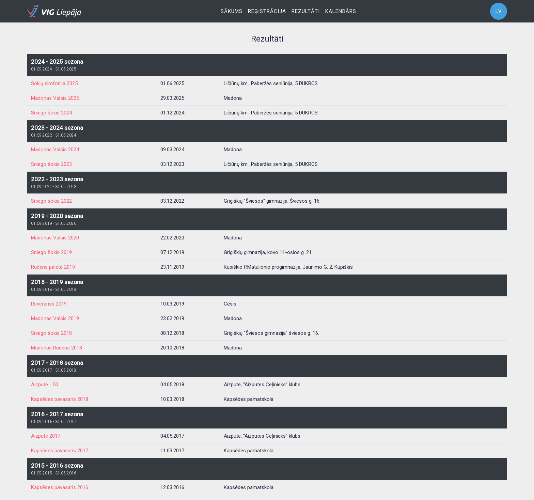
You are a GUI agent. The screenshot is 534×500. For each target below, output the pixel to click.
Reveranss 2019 (49, 304)
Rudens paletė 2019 (53, 267)
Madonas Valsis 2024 (55, 149)
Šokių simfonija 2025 (54, 83)
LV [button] (499, 11)
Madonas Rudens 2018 (56, 348)
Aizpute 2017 (45, 436)
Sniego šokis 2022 (51, 201)
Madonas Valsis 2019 (55, 318)
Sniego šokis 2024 (51, 113)
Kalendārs (340, 11)
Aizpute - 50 (44, 384)
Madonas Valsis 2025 (55, 98)
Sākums (231, 11)
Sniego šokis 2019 (51, 252)
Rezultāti (306, 11)
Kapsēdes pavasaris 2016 (59, 487)
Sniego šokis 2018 (51, 333)
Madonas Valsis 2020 (55, 238)
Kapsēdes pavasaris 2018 (59, 399)
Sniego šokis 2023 (51, 164)
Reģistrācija (267, 11)
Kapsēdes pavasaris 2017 (59, 451)
